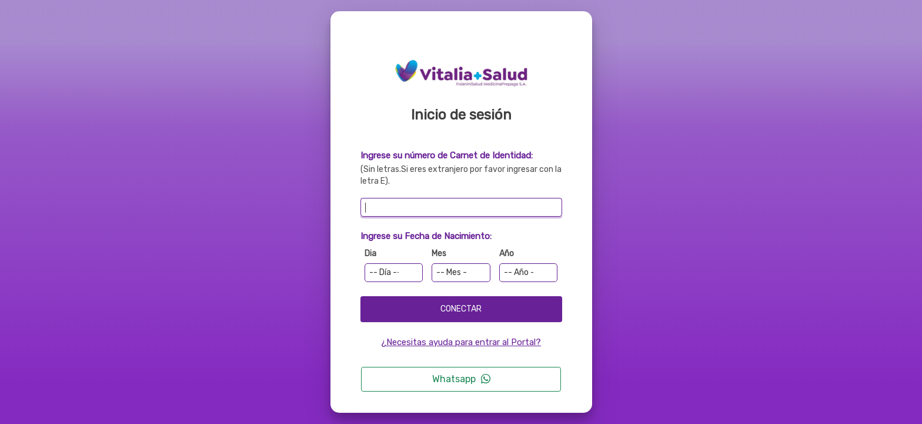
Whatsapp (461, 379)
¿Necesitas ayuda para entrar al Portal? (461, 342)
